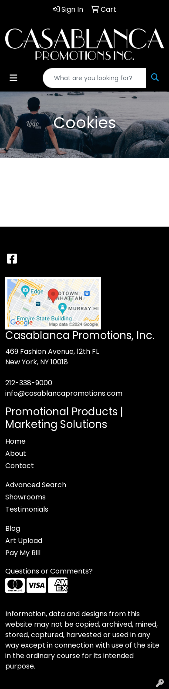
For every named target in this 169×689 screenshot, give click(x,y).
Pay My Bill (23, 553)
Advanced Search (35, 485)
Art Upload (23, 541)
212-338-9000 (28, 383)
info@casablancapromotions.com (63, 393)
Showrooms (25, 497)
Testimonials (26, 509)
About (15, 453)
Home (15, 441)
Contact (19, 466)
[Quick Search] (94, 78)
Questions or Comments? (49, 571)
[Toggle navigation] (13, 78)
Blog (12, 528)
